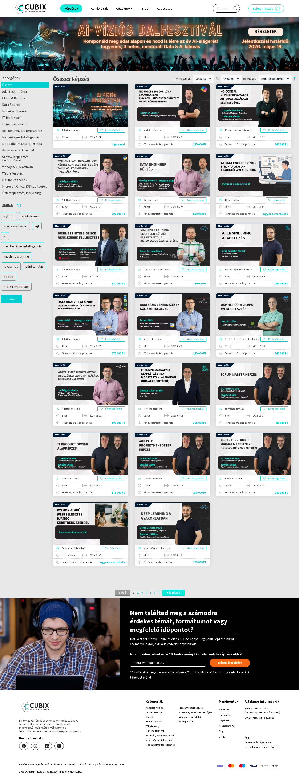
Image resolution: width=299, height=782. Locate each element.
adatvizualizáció (15, 226)
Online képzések (14, 180)
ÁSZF (247, 737)
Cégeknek (224, 720)
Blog (145, 8)
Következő (173, 592)
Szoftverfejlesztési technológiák (15, 158)
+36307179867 (261, 708)
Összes (7, 85)
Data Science (11, 104)
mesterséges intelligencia (22, 246)
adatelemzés (31, 216)
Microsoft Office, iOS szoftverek (24, 186)
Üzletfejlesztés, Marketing (21, 193)
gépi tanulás (34, 266)
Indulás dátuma (275, 79)
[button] (25, 205)
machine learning (16, 256)
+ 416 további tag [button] (16, 286)
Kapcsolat (164, 8)
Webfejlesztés (12, 173)
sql (37, 226)
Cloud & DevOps (13, 98)
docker (8, 276)
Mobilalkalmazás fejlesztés (22, 144)
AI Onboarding (226, 725)
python (9, 216)
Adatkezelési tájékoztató (258, 742)
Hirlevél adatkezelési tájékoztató (262, 747)
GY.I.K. (222, 736)
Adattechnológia (14, 91)
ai (5, 236)
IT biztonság (11, 117)
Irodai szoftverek (14, 111)
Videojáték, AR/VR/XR (17, 167)
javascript (11, 266)
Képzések (224, 709)
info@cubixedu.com (263, 717)
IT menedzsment (14, 124)
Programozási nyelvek (18, 150)
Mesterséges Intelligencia (21, 137)
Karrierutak (99, 8)
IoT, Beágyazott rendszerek (22, 130)
